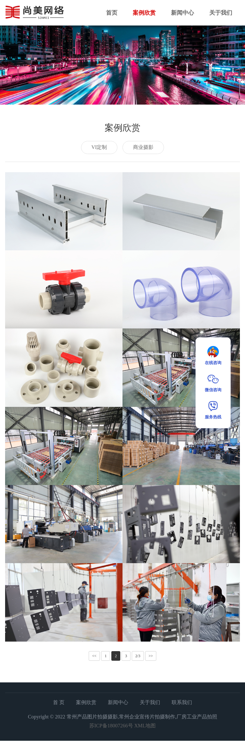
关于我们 (220, 13)
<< (94, 656)
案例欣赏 (144, 13)
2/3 (137, 656)
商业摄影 (143, 147)
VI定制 (99, 147)
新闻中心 (182, 13)
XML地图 (145, 725)
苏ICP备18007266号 (111, 725)
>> (151, 656)
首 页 (58, 702)
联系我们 (182, 702)
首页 (111, 13)
